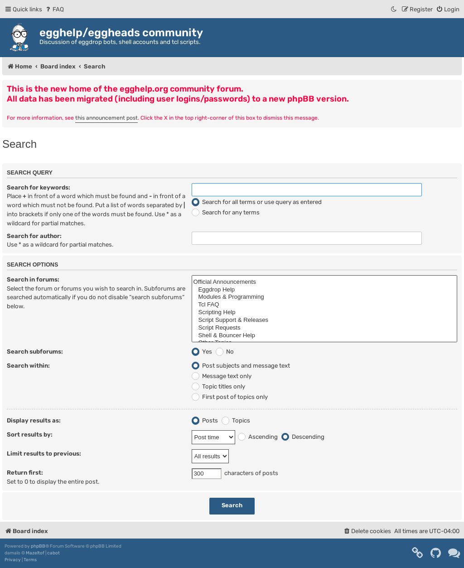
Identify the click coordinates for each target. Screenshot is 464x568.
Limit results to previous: (44, 453)
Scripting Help (324, 312)
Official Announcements (324, 282)
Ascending (258, 436)
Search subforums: (35, 351)
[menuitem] (54, 9)
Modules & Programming (324, 297)
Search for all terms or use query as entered (257, 202)
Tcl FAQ (324, 305)
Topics (236, 420)
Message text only (221, 376)
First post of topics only (230, 396)
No (225, 351)
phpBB (38, 546)
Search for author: (34, 236)
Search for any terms (226, 212)
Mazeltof (35, 553)
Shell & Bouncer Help (324, 336)
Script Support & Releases (324, 320)
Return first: (25, 472)
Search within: (28, 365)
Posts (205, 420)
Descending (302, 436)
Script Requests (324, 328)
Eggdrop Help (324, 290)
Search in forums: (33, 279)
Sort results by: (30, 434)
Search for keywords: (38, 187)
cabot (53, 553)
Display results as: (34, 420)
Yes (202, 351)
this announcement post (106, 118)
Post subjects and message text (241, 365)
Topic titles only (218, 386)
